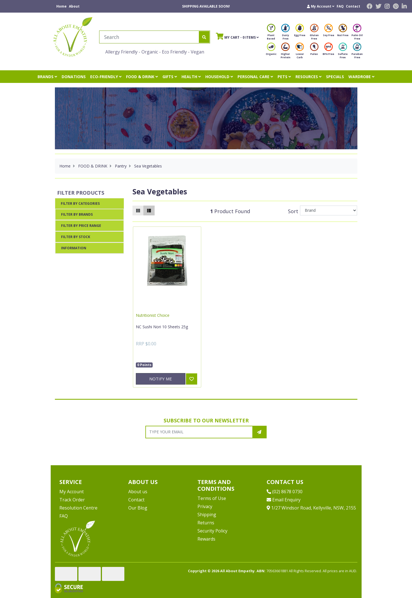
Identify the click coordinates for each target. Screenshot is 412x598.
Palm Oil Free (357, 33)
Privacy (204, 506)
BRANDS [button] (47, 76)
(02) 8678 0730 (284, 491)
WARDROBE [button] (361, 76)
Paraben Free (357, 52)
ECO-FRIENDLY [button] (106, 76)
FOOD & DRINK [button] (142, 76)
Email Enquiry (284, 500)
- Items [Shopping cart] (237, 36)
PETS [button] (284, 76)
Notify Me (160, 378)
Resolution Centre (78, 508)
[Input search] (149, 37)
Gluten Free (314, 33)
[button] (321, 6)
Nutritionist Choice (152, 315)
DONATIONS (74, 76)
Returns (205, 523)
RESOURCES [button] (308, 76)
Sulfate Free (343, 52)
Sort (293, 211)
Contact (353, 6)
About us (137, 491)
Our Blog (137, 508)
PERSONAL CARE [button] (255, 76)
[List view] (149, 210)
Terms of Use (211, 498)
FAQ (340, 6)
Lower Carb (299, 52)
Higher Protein (285, 52)
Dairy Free (285, 33)
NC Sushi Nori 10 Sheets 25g (162, 326)
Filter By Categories (80, 203)
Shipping (206, 514)
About (74, 6)
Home (61, 6)
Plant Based (271, 33)
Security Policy (212, 531)
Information (73, 248)
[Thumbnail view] (138, 210)
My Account (71, 491)
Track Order (72, 500)
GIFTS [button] (169, 76)
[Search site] (204, 37)
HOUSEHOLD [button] (219, 76)
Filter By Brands (77, 214)
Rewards (206, 539)
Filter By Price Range (81, 225)
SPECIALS (335, 76)
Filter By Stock (75, 236)
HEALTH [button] (191, 76)
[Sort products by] (328, 210)
